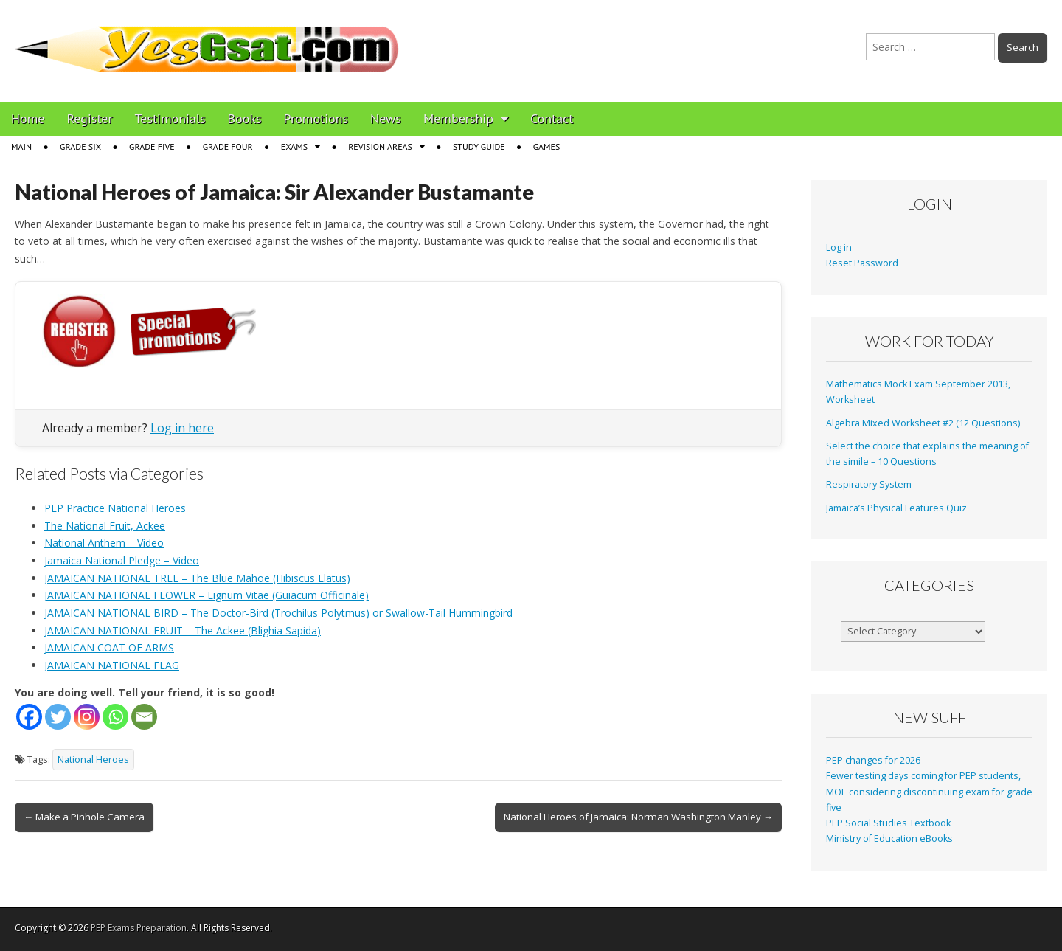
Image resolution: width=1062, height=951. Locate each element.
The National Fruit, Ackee (104, 526)
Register (90, 118)
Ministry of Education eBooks (889, 838)
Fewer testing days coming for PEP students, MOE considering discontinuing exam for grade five (929, 792)
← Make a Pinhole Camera (84, 816)
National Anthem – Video (104, 543)
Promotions (316, 118)
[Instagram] (87, 717)
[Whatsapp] (115, 717)
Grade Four (228, 146)
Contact (551, 118)
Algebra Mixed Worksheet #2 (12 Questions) (923, 423)
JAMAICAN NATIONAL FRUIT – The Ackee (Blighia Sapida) (182, 630)
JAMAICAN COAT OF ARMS (109, 647)
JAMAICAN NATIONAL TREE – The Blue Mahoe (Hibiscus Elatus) (197, 578)
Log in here (182, 428)
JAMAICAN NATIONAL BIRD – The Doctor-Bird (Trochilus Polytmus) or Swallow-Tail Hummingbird (278, 613)
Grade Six (80, 146)
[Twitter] (58, 717)
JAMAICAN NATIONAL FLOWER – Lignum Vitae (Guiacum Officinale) (206, 595)
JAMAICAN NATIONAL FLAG (111, 665)
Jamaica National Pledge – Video (121, 560)
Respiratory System (869, 484)
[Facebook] (29, 717)
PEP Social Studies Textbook (888, 823)
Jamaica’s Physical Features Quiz (896, 508)
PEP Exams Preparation (139, 927)
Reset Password (862, 263)
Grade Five (152, 146)
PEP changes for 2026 (873, 760)
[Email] (144, 717)
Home (28, 118)
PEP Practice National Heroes (115, 508)
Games (546, 146)
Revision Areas (380, 146)
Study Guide (479, 146)
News (385, 118)
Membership (458, 118)
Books (245, 118)
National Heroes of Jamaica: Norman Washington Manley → (638, 816)
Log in (839, 247)
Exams (294, 146)
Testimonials (170, 118)
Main (21, 146)
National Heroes (93, 759)
